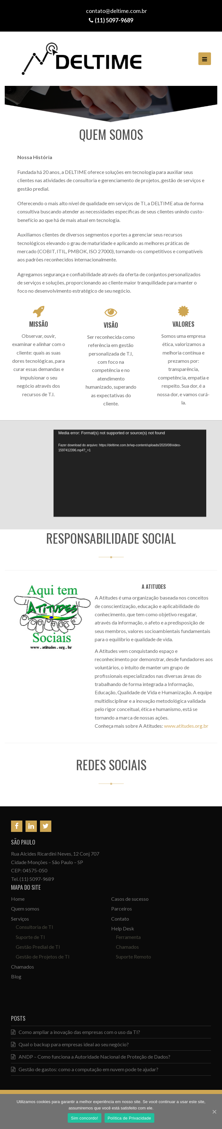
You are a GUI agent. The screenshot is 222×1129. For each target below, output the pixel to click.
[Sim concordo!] (214, 1111)
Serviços (20, 919)
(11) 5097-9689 (37, 879)
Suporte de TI (30, 937)
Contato (120, 919)
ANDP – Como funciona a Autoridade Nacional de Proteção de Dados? (90, 1057)
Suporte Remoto (133, 956)
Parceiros (121, 908)
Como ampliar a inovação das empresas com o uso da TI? (75, 1032)
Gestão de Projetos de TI (43, 956)
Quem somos (25, 908)
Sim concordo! (84, 1118)
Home (18, 899)
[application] (130, 471)
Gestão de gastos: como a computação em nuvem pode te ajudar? (84, 1069)
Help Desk (122, 928)
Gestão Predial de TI (38, 947)
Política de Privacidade (129, 1118)
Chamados (22, 967)
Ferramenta (128, 937)
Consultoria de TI (34, 927)
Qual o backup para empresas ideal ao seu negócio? (70, 1044)
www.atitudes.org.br (182, 726)
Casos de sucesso (130, 899)
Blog (16, 976)
